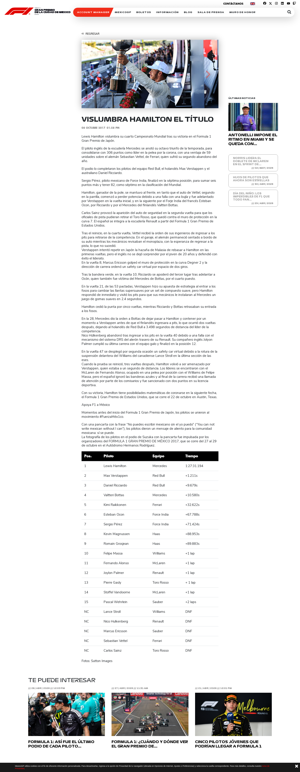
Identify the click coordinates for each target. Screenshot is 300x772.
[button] (92, 74)
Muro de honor (242, 12)
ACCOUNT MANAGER (93, 12)
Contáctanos (233, 3)
